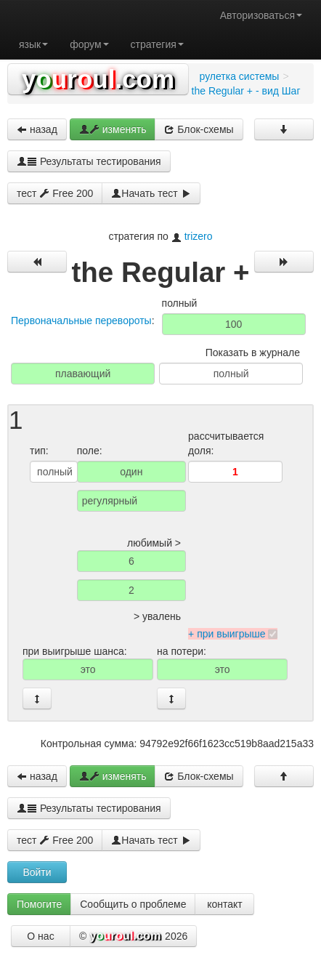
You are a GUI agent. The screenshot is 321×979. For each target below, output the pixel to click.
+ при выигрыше (226, 634)
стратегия (157, 44)
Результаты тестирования (89, 161)
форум (89, 44)
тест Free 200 (55, 193)
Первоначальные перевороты (81, 320)
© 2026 (133, 936)
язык (33, 44)
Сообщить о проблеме (133, 904)
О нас (40, 936)
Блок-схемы (198, 129)
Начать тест (150, 193)
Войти (37, 872)
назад (37, 129)
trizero (198, 236)
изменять (113, 129)
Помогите (39, 904)
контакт (225, 904)
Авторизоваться (261, 15)
